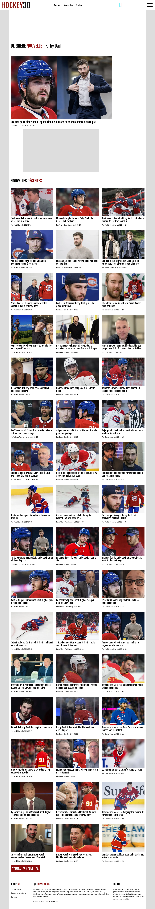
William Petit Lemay (20, 437)
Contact (79, 5)
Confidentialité (16, 889)
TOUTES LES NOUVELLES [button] (25, 868)
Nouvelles (68, 5)
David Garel (17, 225)
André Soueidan (19, 125)
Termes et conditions (18, 893)
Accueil (57, 5)
